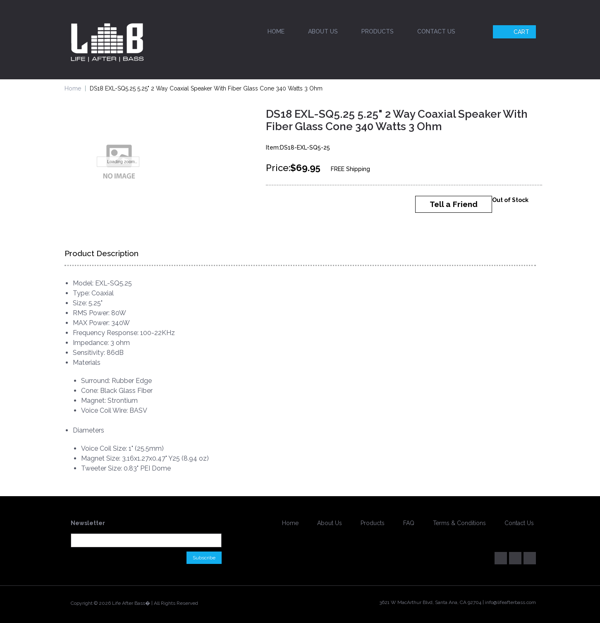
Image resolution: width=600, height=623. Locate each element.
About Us (323, 31)
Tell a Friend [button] (454, 204)
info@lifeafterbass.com (510, 602)
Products (377, 31)
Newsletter (88, 523)
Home (276, 31)
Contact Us (436, 31)
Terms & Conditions (459, 523)
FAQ (408, 523)
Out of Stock (510, 200)
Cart (515, 32)
